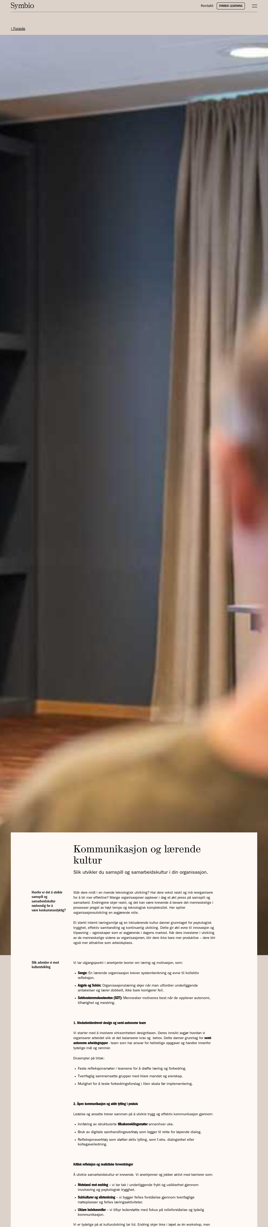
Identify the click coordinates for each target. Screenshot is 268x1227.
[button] (252, 6)
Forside (18, 28)
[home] (24, 6)
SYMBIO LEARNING (231, 6)
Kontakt (207, 5)
